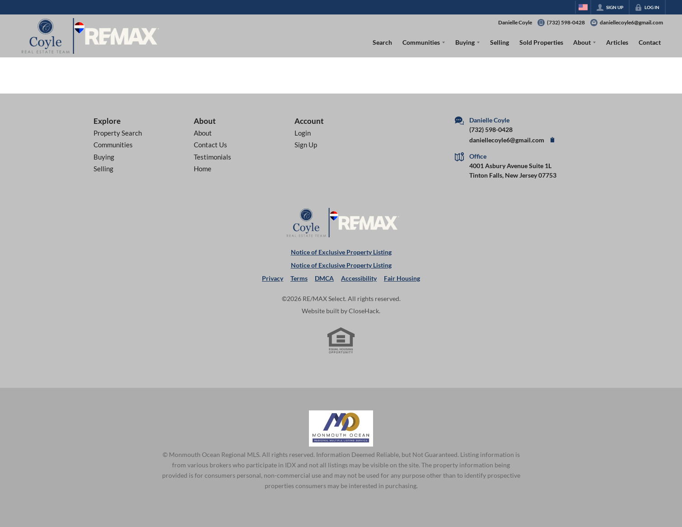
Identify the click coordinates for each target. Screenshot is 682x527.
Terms (299, 278)
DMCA (324, 278)
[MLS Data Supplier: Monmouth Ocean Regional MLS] (341, 428)
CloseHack (364, 311)
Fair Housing (402, 278)
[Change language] (583, 7)
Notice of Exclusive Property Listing (341, 252)
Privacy (272, 278)
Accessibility (359, 278)
